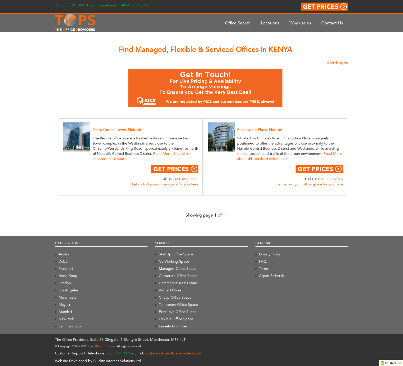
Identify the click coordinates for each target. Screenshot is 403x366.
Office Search (238, 22)
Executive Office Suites (177, 312)
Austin (64, 254)
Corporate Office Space (178, 276)
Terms (264, 268)
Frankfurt (66, 268)
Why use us (300, 22)
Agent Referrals (272, 276)
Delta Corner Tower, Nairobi (117, 129)
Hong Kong (68, 276)
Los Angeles (68, 290)
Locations (270, 22)
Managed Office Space (177, 268)
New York (66, 319)
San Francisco (70, 326)
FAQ (263, 261)
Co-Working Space (174, 261)
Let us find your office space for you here (165, 184)
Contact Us (332, 22)
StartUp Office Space (176, 254)
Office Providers (104, 346)
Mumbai (65, 312)
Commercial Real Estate (178, 283)
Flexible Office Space (176, 319)
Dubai (63, 261)
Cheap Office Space (175, 297)
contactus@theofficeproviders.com (173, 353)
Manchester (68, 297)
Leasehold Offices (173, 326)
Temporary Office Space (178, 304)
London (65, 283)
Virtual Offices (170, 290)
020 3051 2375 (186, 179)
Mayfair (64, 304)
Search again (337, 63)
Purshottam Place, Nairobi (259, 129)
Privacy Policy (270, 254)
